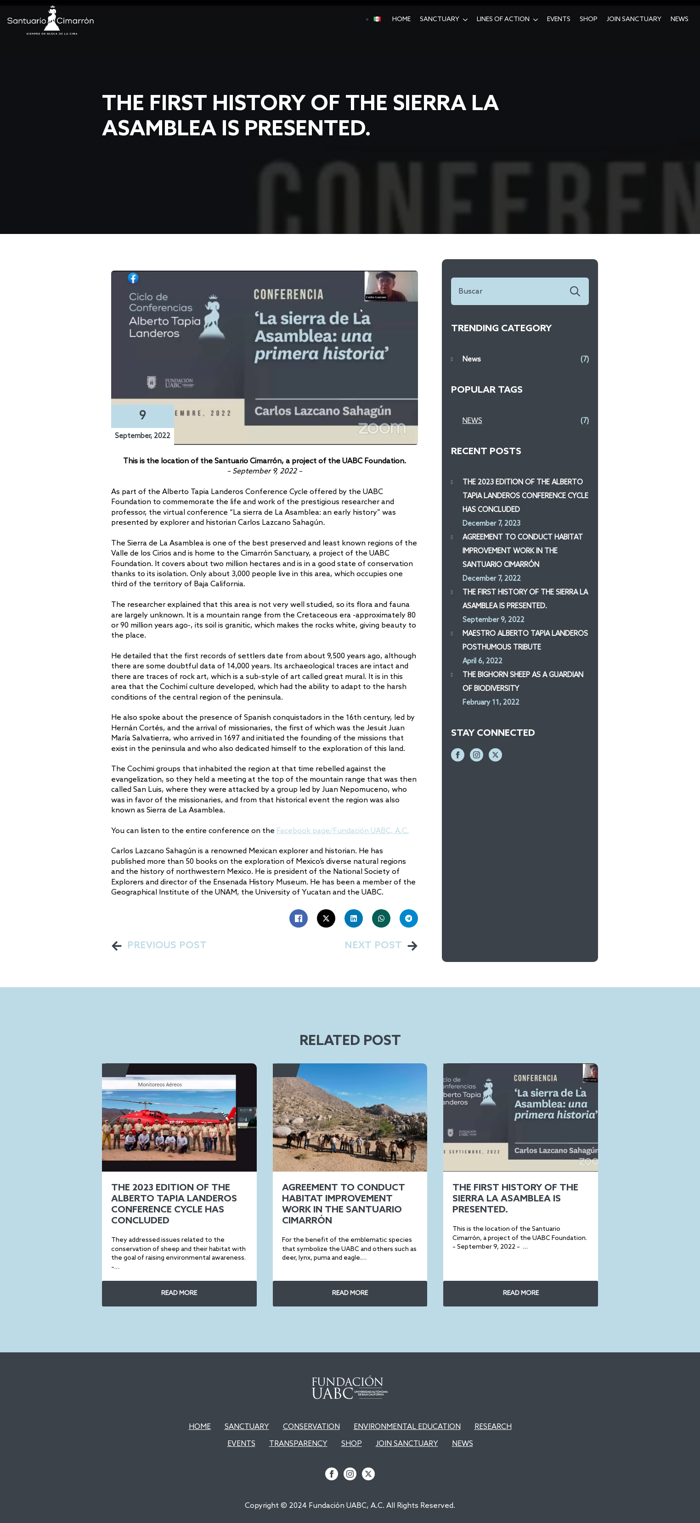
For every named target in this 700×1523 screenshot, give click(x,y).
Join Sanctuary (634, 19)
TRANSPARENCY (298, 1444)
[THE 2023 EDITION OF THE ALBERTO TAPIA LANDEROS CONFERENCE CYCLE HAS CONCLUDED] (179, 1117)
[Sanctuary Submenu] (465, 20)
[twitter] (495, 755)
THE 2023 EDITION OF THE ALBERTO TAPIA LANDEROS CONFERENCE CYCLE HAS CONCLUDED (525, 496)
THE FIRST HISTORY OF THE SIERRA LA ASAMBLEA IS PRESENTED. (525, 600)
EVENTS (558, 19)
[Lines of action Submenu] (536, 20)
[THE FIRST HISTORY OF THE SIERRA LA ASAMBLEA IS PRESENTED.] (520, 1117)
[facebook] (457, 755)
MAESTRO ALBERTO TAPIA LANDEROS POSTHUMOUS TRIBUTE (525, 641)
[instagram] (476, 755)
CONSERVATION (311, 1427)
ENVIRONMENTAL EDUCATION (407, 1427)
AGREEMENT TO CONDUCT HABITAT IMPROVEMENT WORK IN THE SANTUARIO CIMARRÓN (523, 551)
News (680, 19)
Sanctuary (439, 19)
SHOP (589, 19)
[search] (575, 291)
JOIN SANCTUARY (407, 1444)
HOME (200, 1427)
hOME (401, 19)
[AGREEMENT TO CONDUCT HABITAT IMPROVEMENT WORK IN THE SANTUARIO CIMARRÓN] (350, 1117)
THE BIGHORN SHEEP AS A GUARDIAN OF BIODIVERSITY (523, 682)
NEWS (462, 1444)
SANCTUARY (247, 1427)
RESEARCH (493, 1427)
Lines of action (503, 19)
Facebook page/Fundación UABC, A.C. (343, 831)
